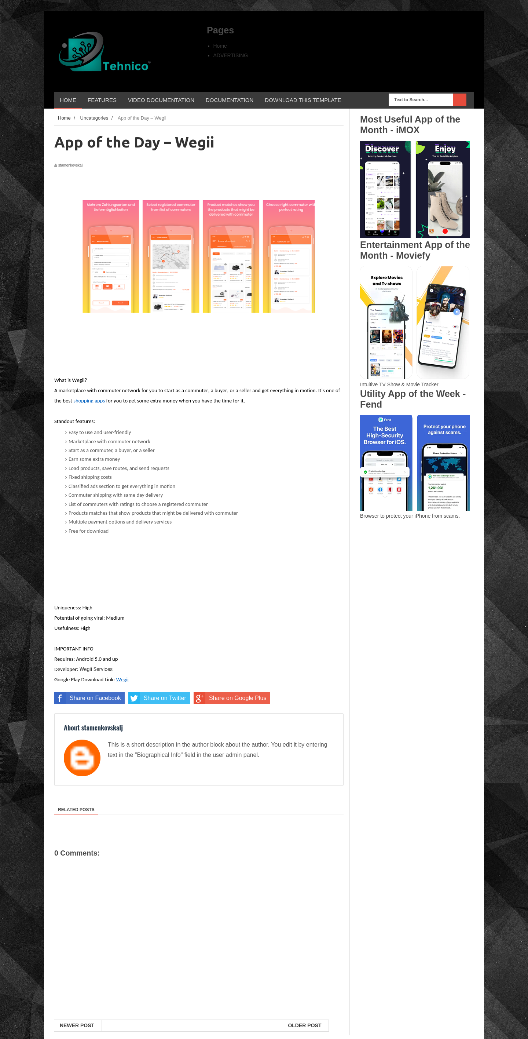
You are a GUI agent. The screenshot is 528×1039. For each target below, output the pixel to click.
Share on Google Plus (230, 698)
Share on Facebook (87, 698)
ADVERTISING (230, 55)
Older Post (304, 1025)
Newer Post (77, 1025)
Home (220, 46)
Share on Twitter (157, 698)
